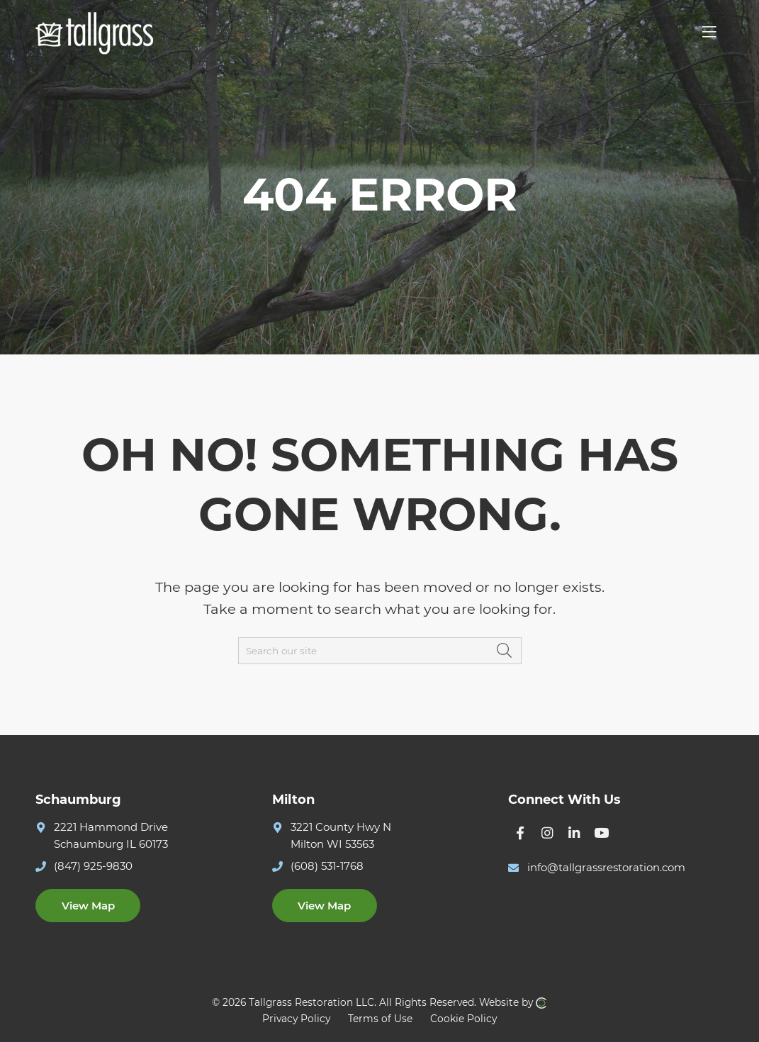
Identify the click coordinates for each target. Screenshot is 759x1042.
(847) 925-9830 (93, 866)
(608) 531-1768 (327, 866)
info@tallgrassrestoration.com (606, 867)
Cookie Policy (463, 1019)
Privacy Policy (296, 1019)
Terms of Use (380, 1019)
